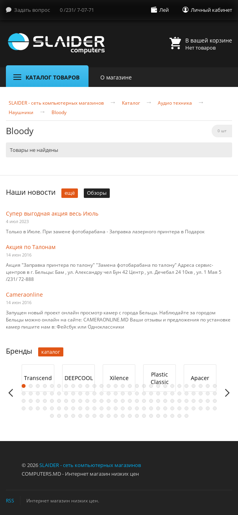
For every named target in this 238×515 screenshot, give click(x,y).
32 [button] (45, 393)
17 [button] (137, 386)
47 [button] (151, 393)
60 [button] (45, 401)
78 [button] (172, 401)
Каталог (131, 103)
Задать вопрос (32, 9)
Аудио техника (175, 103)
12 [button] (101, 386)
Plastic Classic (160, 378)
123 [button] (123, 416)
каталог (50, 351)
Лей (164, 9)
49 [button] (165, 393)
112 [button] (215, 408)
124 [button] (130, 416)
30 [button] (31, 393)
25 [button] (194, 386)
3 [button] (38, 386)
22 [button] (172, 386)
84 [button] (215, 401)
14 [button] (116, 386)
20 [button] (158, 386)
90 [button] (59, 408)
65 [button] (80, 401)
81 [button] (194, 401)
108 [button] (186, 408)
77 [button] (165, 401)
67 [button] (94, 401)
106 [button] (172, 408)
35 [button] (66, 393)
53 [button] (194, 393)
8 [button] (73, 386)
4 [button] (45, 386)
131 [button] (179, 416)
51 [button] (179, 393)
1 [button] (24, 386)
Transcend (38, 378)
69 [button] (109, 401)
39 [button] (94, 393)
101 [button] (137, 408)
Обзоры (97, 192)
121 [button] (109, 416)
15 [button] (123, 386)
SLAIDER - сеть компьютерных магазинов (56, 103)
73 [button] (137, 401)
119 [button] (94, 416)
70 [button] (116, 401)
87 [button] (38, 408)
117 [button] (80, 416)
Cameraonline (24, 294)
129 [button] (165, 416)
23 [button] (179, 386)
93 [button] (80, 408)
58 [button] (31, 401)
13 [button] (109, 386)
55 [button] (208, 393)
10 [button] (87, 386)
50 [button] (172, 393)
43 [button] (123, 393)
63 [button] (66, 401)
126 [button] (144, 416)
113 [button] (52, 416)
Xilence (119, 378)
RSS (10, 500)
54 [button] (201, 393)
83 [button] (208, 401)
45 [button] (137, 393)
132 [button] (186, 416)
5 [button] (52, 386)
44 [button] (130, 393)
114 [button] (59, 416)
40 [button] (101, 393)
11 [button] (94, 386)
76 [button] (158, 401)
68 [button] (101, 401)
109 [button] (194, 408)
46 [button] (144, 393)
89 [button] (52, 408)
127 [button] (151, 416)
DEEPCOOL (79, 378)
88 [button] (45, 408)
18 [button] (144, 386)
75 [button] (151, 401)
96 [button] (101, 408)
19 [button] (151, 386)
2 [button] (31, 386)
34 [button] (59, 393)
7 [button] (66, 386)
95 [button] (94, 408)
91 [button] (66, 408)
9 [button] (80, 386)
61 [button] (52, 401)
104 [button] (158, 408)
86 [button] (31, 408)
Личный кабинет (211, 9)
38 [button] (87, 393)
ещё (70, 192)
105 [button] (165, 408)
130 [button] (172, 416)
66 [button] (87, 401)
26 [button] (201, 386)
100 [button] (130, 408)
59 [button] (38, 401)
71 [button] (123, 401)
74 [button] (144, 401)
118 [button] (87, 416)
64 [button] (73, 401)
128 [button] (158, 416)
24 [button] (186, 386)
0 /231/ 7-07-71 (77, 9)
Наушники (21, 112)
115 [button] (66, 416)
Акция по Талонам (30, 247)
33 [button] (52, 393)
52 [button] (186, 393)
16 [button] (130, 386)
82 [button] (201, 401)
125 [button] (137, 416)
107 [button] (179, 408)
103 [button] (151, 408)
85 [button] (24, 408)
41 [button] (109, 393)
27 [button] (208, 386)
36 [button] (73, 393)
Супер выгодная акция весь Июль (52, 213)
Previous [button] (11, 392)
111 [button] (208, 408)
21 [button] (165, 386)
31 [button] (38, 393)
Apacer (200, 378)
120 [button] (101, 416)
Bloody (59, 112)
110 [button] (201, 408)
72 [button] (130, 401)
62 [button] (59, 401)
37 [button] (80, 393)
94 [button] (87, 408)
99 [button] (123, 408)
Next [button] (226, 392)
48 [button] (158, 393)
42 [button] (116, 393)
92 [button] (73, 408)
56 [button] (215, 393)
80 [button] (186, 401)
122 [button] (116, 416)
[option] (38, 378)
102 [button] (144, 408)
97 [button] (109, 408)
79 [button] (179, 401)
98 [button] (116, 408)
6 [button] (59, 386)
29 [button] (24, 393)
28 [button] (215, 386)
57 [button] (24, 401)
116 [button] (73, 416)
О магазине (116, 77)
